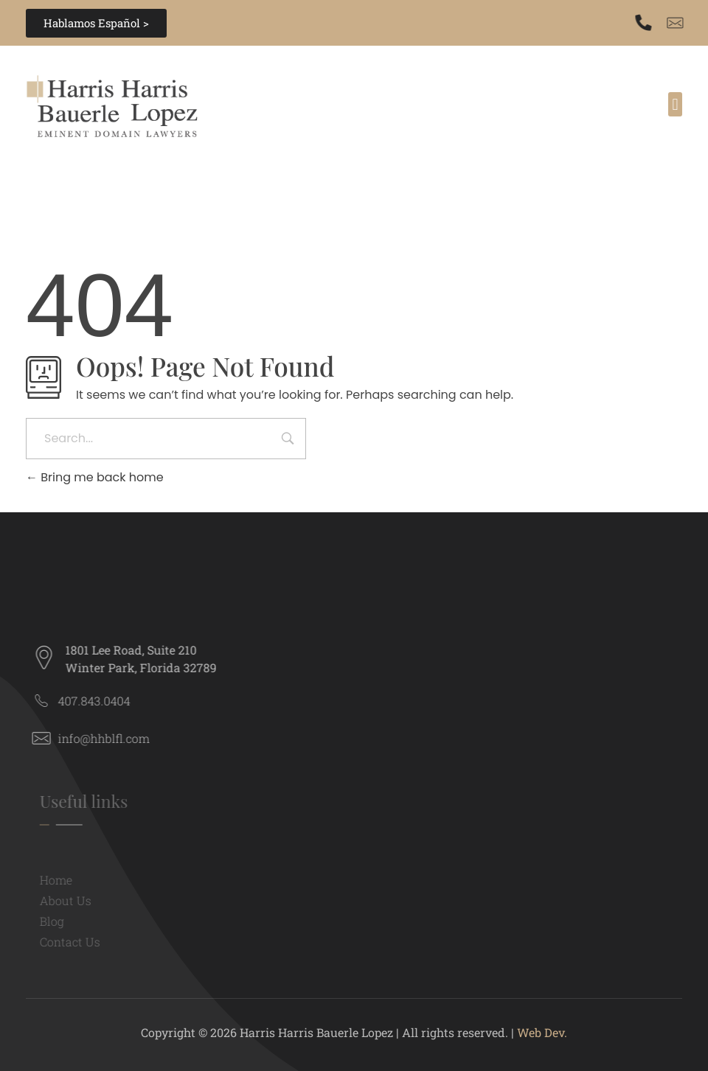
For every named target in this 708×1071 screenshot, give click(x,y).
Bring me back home (95, 477)
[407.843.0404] (645, 23)
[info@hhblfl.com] (47, 738)
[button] (675, 104)
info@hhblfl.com (109, 738)
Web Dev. (542, 1032)
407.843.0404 (99, 700)
